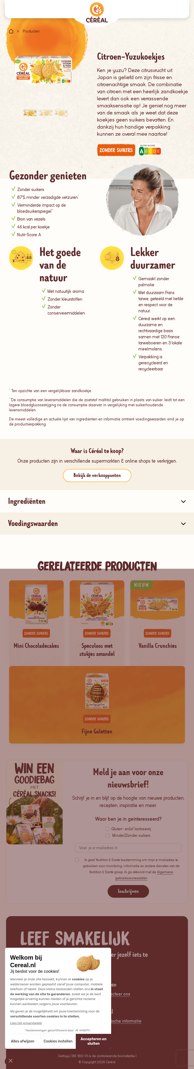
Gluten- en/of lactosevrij (131, 829)
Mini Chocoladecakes (36, 646)
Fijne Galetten (97, 731)
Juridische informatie (121, 1021)
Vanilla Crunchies (158, 646)
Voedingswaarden (33, 523)
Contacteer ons (115, 994)
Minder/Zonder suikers (131, 836)
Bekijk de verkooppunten (97, 475)
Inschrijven (128, 891)
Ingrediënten (26, 501)
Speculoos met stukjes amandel (97, 650)
